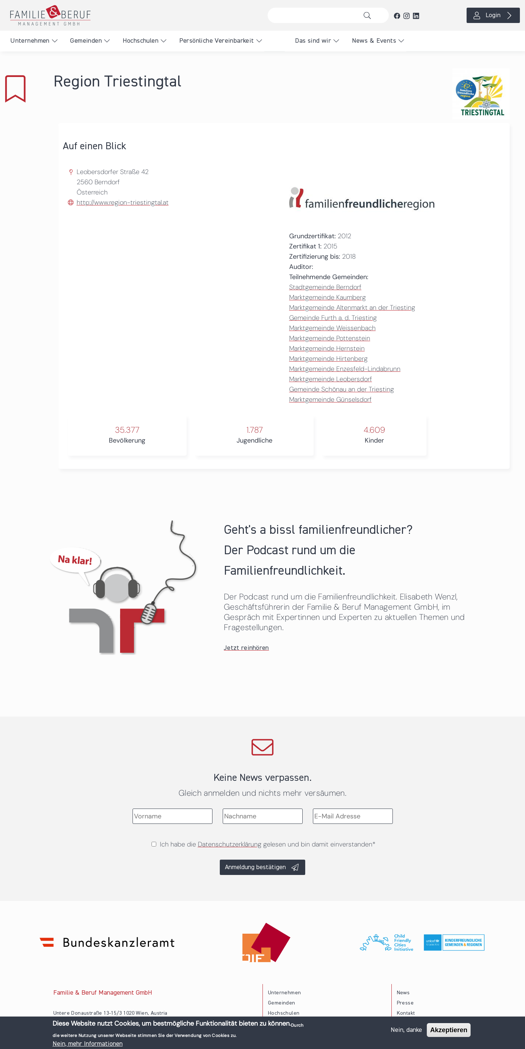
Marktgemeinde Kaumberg (327, 297)
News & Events (374, 41)
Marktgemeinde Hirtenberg (328, 358)
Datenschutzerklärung (229, 844)
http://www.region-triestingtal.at (123, 202)
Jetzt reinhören (246, 648)
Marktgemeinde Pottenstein (329, 338)
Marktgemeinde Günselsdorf (330, 399)
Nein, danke (406, 1032)
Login (493, 15)
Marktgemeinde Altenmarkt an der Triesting (352, 307)
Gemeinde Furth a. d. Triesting (333, 317)
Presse (405, 1003)
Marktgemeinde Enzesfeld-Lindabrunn (345, 369)
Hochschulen (140, 41)
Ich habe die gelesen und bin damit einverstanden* (267, 844)
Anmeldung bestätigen (255, 867)
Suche (369, 15)
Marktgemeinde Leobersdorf (330, 379)
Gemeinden (86, 41)
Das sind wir (313, 41)
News (403, 992)
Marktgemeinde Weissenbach (332, 328)
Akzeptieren (448, 1032)
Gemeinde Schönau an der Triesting (341, 389)
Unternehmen (29, 41)
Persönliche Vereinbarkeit (216, 41)
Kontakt (406, 1013)
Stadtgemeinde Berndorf (325, 287)
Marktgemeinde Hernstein (327, 348)
